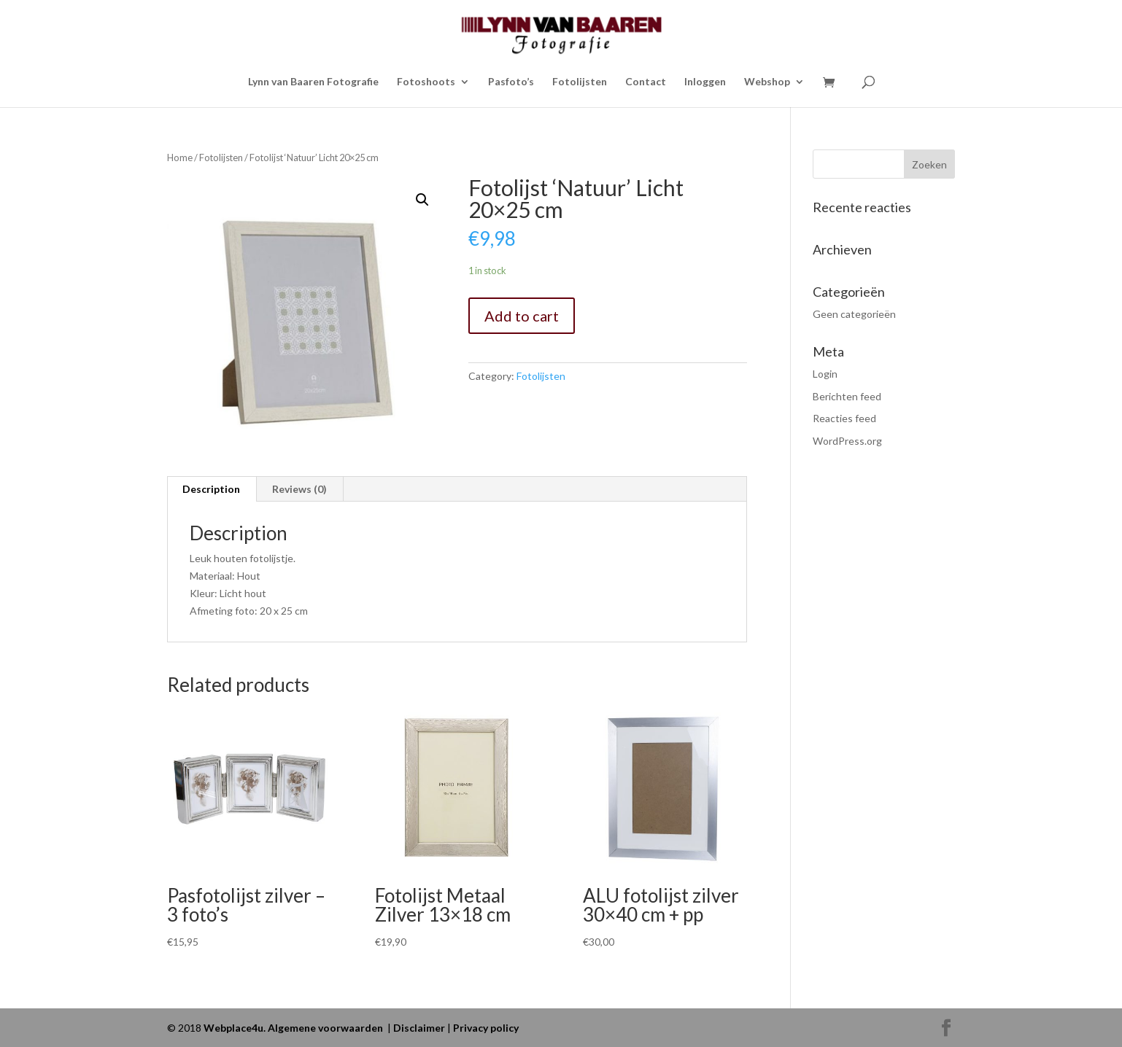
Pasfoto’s (511, 82)
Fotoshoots (426, 82)
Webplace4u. (236, 1027)
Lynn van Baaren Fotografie (313, 82)
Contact (645, 82)
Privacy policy (486, 1027)
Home (180, 157)
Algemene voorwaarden (325, 1027)
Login (825, 373)
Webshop (767, 82)
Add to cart (521, 315)
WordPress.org (847, 441)
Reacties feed (844, 418)
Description (211, 489)
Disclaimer (419, 1027)
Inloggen (705, 82)
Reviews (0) (299, 489)
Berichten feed (847, 396)
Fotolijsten (579, 82)
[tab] (211, 489)
